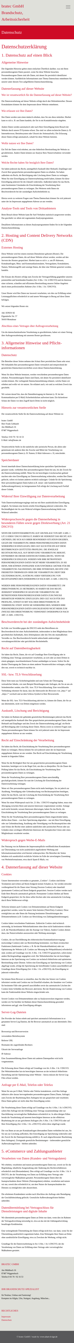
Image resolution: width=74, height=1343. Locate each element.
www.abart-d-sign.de (48, 1337)
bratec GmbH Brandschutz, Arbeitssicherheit (15, 13)
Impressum (6, 1317)
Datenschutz (6, 1320)
